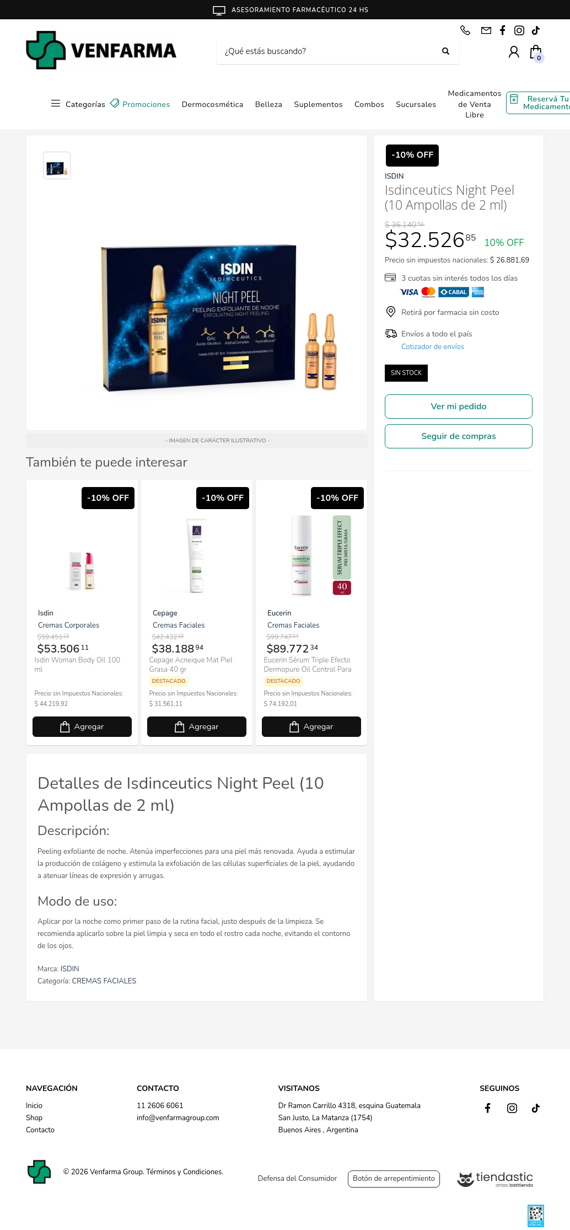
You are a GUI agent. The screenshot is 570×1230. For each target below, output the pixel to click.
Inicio (34, 1106)
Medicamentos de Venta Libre (474, 104)
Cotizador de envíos (432, 347)
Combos (369, 104)
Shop (34, 1118)
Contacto (40, 1130)
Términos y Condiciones (184, 1172)
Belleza (269, 104)
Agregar (144, 735)
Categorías (85, 104)
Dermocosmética (213, 104)
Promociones (146, 104)
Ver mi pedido (459, 406)
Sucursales (416, 104)
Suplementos (318, 104)
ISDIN (70, 978)
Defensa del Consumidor (297, 1179)
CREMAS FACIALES (104, 990)
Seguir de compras (458, 436)
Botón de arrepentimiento (394, 1179)
